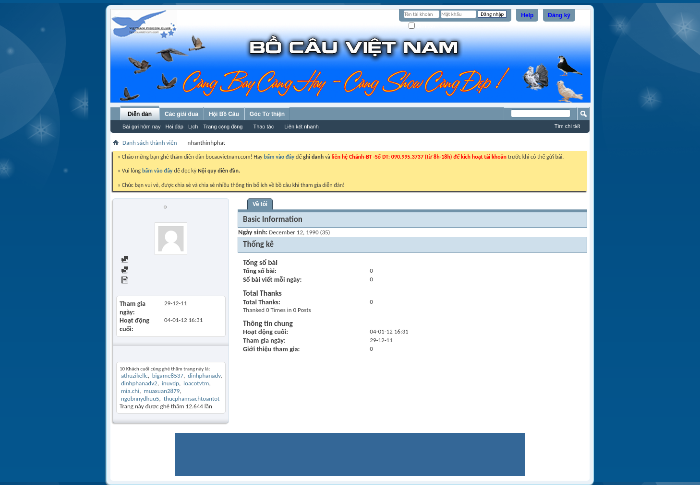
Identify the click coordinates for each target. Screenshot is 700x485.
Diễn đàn (140, 114)
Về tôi (260, 204)
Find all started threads (154, 270)
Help (527, 15)
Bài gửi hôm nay (141, 126)
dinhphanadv (204, 375)
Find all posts (142, 260)
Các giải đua (181, 114)
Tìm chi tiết (567, 126)
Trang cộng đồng (222, 126)
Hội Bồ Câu (224, 114)
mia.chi (130, 390)
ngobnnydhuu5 (140, 398)
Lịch (193, 126)
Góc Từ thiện (267, 114)
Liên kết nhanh (301, 126)
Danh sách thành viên (149, 142)
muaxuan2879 (162, 390)
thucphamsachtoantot (192, 398)
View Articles (142, 281)
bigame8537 (167, 375)
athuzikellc (134, 375)
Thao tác (263, 126)
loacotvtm (196, 383)
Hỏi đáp (174, 126)
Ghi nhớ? (422, 26)
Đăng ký (559, 15)
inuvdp (170, 383)
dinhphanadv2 (139, 383)
